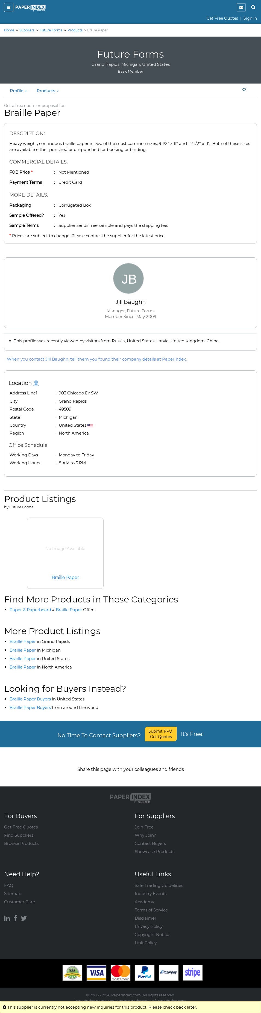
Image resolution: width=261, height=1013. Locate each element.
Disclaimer (145, 912)
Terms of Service (151, 904)
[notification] (241, 7)
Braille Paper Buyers (47, 699)
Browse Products (21, 837)
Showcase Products (154, 846)
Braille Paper (65, 577)
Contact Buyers (150, 837)
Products (48, 90)
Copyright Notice (152, 929)
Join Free (144, 821)
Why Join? (145, 829)
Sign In (250, 18)
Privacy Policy (149, 920)
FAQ (8, 880)
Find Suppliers (18, 829)
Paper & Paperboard (30, 609)
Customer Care (19, 896)
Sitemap (12, 888)
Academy (144, 896)
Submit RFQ (160, 734)
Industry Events (150, 888)
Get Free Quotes (222, 18)
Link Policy (146, 937)
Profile (18, 90)
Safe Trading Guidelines (159, 880)
